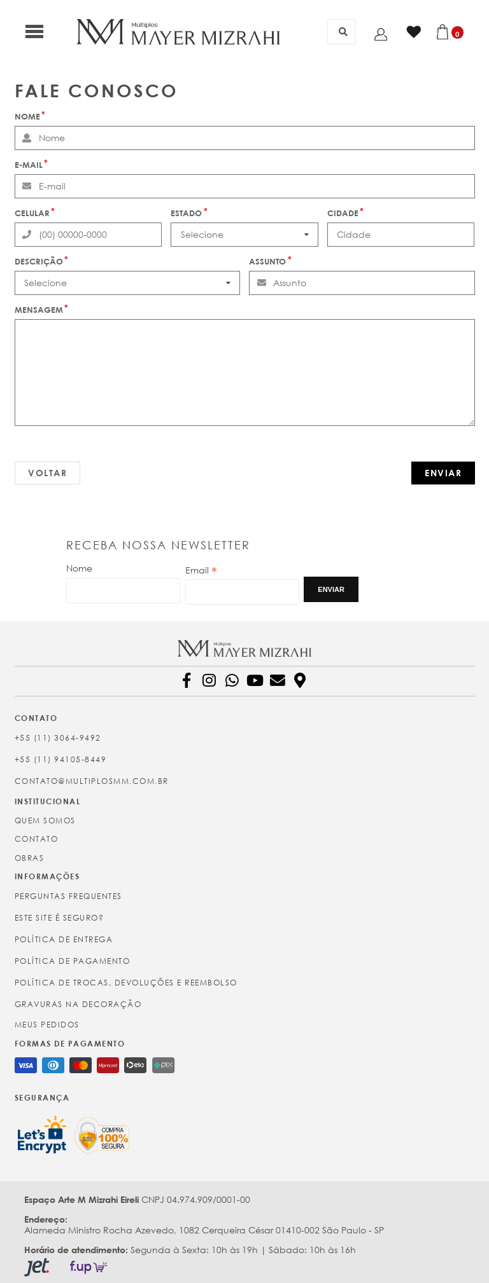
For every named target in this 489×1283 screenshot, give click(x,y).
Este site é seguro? (59, 918)
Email (201, 570)
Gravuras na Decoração (78, 1004)
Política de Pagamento (73, 961)
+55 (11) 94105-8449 (61, 759)
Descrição (39, 261)
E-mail (29, 165)
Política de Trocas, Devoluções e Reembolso (126, 982)
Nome (27, 116)
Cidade (342, 213)
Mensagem (39, 310)
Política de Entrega (64, 939)
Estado (186, 213)
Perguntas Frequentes (68, 896)
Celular (32, 213)
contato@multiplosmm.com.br (92, 781)
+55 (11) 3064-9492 (58, 738)
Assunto (267, 261)
